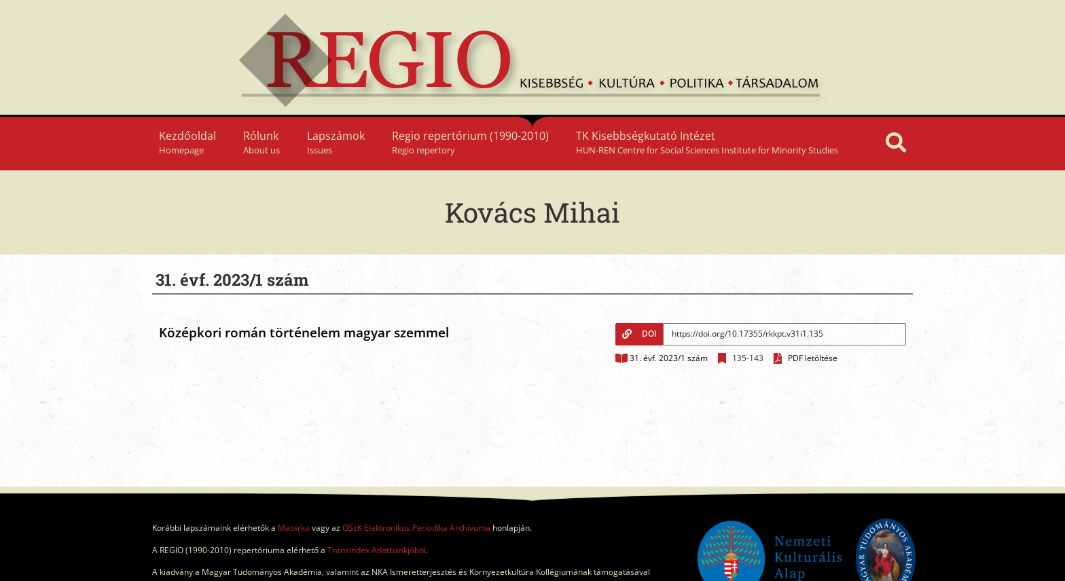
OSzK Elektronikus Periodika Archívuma (416, 527)
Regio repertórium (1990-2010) (470, 142)
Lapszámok (336, 142)
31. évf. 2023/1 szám (669, 358)
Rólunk (261, 142)
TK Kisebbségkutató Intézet (707, 142)
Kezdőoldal (187, 142)
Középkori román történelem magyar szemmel (304, 332)
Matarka (294, 527)
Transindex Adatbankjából (376, 550)
